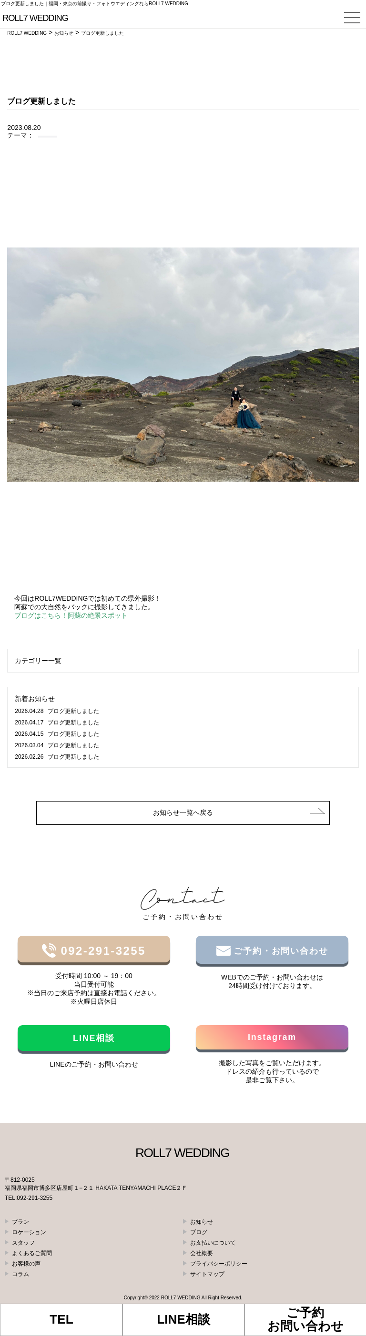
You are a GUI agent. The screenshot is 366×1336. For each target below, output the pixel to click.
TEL (61, 1319)
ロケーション (29, 1232)
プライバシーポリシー (218, 1263)
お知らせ (201, 1221)
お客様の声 (26, 1263)
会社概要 (201, 1253)
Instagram (272, 1037)
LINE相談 (94, 1038)
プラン (20, 1221)
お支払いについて (213, 1242)
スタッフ (23, 1242)
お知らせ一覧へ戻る (183, 812)
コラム (20, 1274)
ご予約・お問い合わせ (279, 951)
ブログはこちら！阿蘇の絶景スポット (71, 615)
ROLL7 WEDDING (181, 1297)
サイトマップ (207, 1274)
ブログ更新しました (57, 711)
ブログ (198, 1232)
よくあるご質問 (32, 1253)
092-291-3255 (100, 950)
